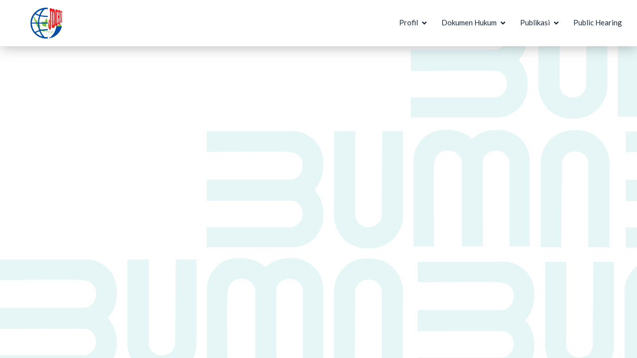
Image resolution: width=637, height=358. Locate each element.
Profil (408, 22)
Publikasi (535, 22)
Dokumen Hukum (469, 22)
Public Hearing (597, 22)
